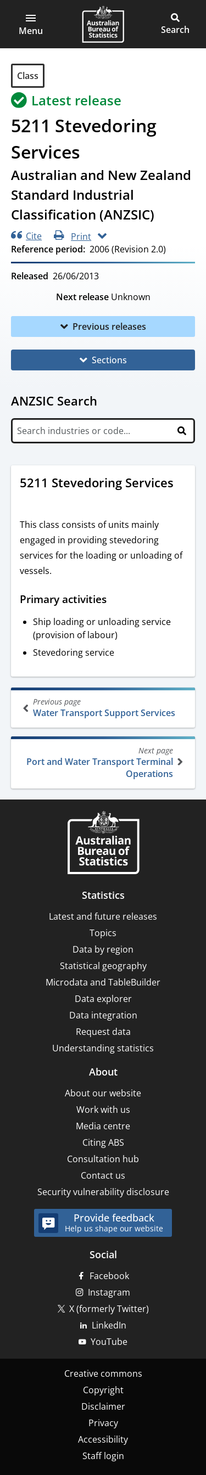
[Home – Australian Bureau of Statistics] (103, 843)
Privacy (103, 1423)
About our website (103, 1093)
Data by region (103, 949)
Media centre (103, 1126)
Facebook (109, 1276)
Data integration (103, 1015)
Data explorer (103, 999)
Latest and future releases (103, 916)
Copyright (103, 1390)
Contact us (103, 1175)
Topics (103, 933)
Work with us (103, 1110)
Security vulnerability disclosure (103, 1192)
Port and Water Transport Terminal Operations (102, 762)
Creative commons (103, 1373)
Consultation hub (103, 1159)
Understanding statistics (103, 1048)
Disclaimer (103, 1406)
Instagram (109, 1292)
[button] (31, 24)
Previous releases (109, 326)
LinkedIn (109, 1325)
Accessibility (103, 1439)
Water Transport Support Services (104, 707)
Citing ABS (103, 1142)
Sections (109, 360)
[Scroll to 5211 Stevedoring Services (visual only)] (30, 501)
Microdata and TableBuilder (103, 982)
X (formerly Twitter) (109, 1309)
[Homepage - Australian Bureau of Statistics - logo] (103, 24)
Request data (103, 1032)
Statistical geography (103, 966)
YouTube (109, 1342)
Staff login (103, 1456)
